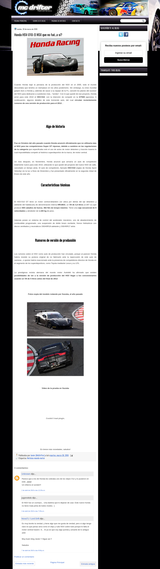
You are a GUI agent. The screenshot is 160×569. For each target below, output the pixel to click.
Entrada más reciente (24, 563)
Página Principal (20, 21)
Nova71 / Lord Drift (30, 518)
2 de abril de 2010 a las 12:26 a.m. (33, 490)
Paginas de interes (59, 21)
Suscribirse (123, 60)
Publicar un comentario (24, 557)
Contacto (76, 21)
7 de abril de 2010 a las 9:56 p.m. (33, 550)
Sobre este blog (39, 21)
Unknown (26, 474)
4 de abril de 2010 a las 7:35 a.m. (33, 511)
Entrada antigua (88, 564)
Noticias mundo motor (36, 458)
